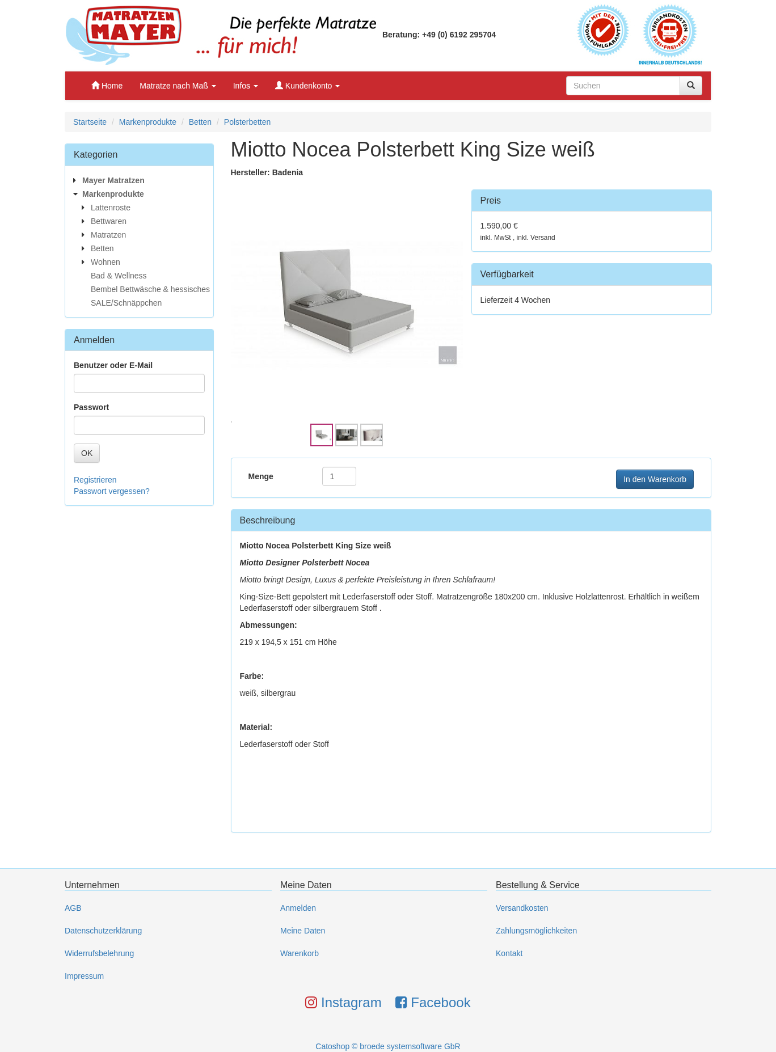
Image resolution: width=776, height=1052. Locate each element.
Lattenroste (110, 208)
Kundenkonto (307, 85)
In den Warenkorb (654, 479)
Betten (200, 121)
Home (107, 85)
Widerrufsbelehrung (99, 953)
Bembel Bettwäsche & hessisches (150, 289)
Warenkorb (299, 953)
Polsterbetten (247, 121)
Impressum (84, 976)
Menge (260, 476)
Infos (245, 85)
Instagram (343, 1002)
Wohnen (105, 262)
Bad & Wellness (119, 276)
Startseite (90, 121)
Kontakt (509, 953)
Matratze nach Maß (178, 85)
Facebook (433, 1002)
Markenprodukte (147, 121)
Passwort (91, 407)
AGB (73, 907)
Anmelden (298, 907)
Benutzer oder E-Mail (113, 365)
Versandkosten (522, 907)
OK (86, 453)
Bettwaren (108, 221)
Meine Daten (302, 930)
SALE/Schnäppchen (126, 303)
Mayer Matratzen (113, 180)
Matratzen (108, 235)
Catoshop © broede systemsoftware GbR (387, 1046)
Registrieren (95, 479)
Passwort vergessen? (112, 491)
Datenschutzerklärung (103, 930)
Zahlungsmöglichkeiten (536, 930)
